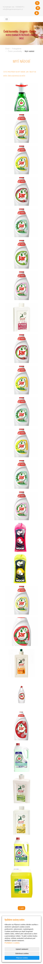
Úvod (7, 49)
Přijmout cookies (22, 958)
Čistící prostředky (15, 51)
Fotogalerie (16, 49)
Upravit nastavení (22, 949)
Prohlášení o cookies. (12, 943)
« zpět (21, 908)
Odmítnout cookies (22, 953)
